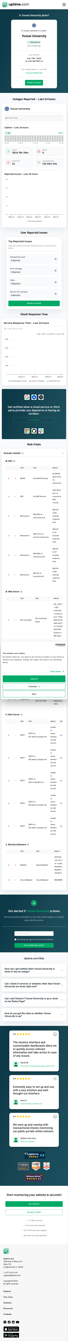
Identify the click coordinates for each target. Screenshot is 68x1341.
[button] (34, 453)
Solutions (34, 1303)
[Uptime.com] (6, 1251)
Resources (34, 1308)
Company (34, 1314)
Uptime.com (8, 1259)
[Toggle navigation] (64, 4)
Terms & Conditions (46, 939)
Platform (34, 1291)
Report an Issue (34, 83)
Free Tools (34, 1297)
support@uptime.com (12, 1275)
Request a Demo (34, 1212)
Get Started (34, 420)
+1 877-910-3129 (10, 1273)
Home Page (11, 118)
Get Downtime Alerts (34, 945)
